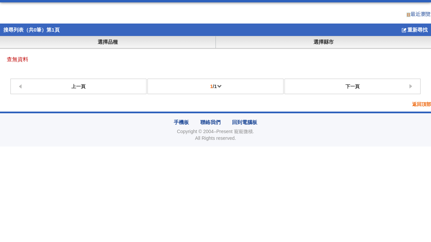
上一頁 (78, 86)
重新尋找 (414, 30)
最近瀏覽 (418, 14)
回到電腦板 (244, 122)
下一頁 (352, 86)
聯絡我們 (210, 122)
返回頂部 (421, 104)
